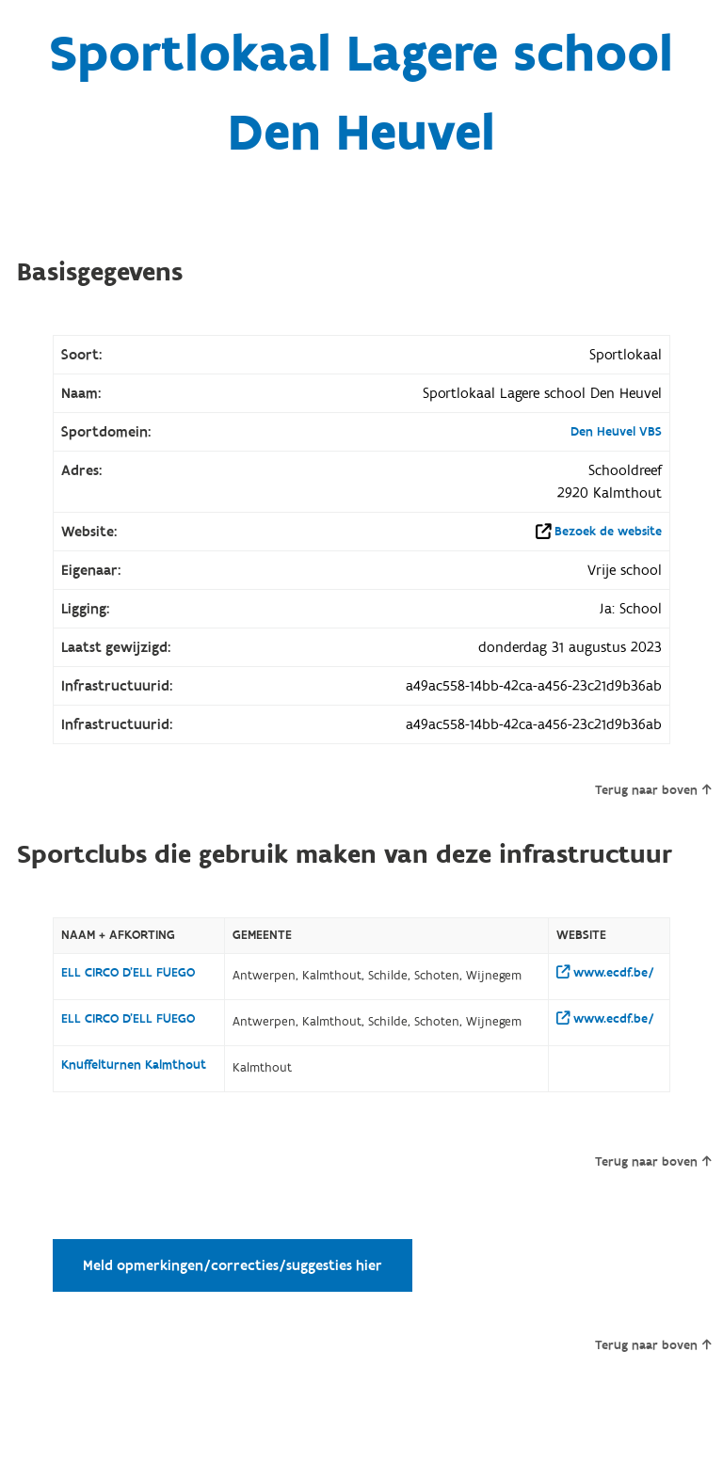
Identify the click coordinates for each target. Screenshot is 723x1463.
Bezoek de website (608, 531)
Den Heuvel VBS (616, 431)
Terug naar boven (653, 790)
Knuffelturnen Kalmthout (133, 1065)
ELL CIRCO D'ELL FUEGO (128, 972)
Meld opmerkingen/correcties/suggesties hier (232, 1265)
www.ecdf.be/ (605, 972)
